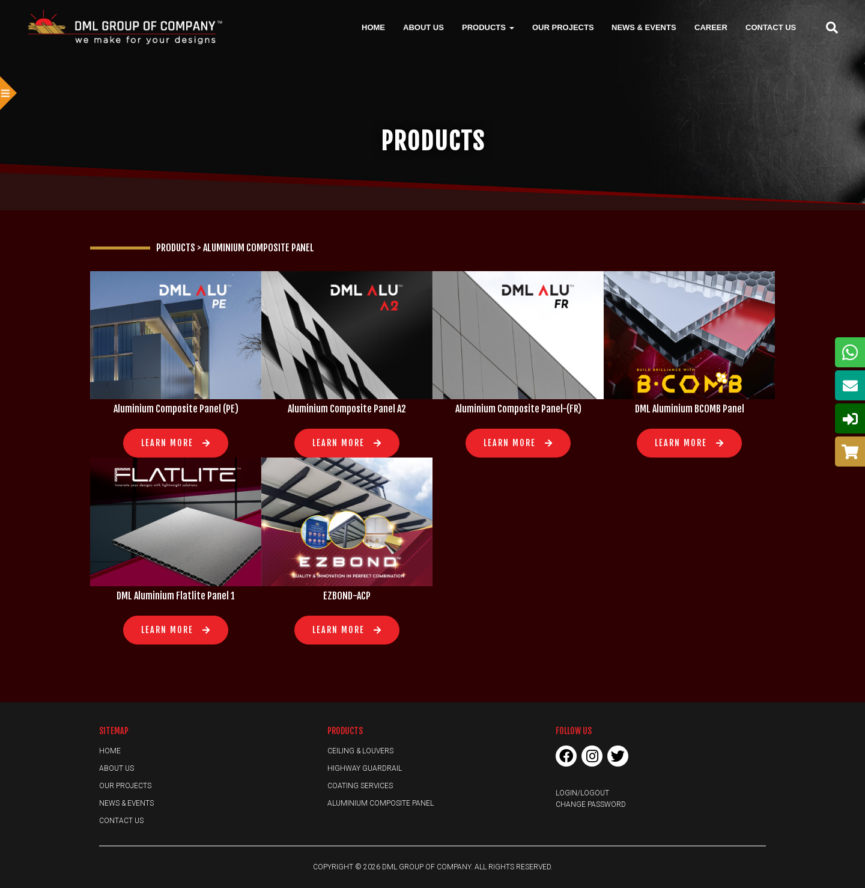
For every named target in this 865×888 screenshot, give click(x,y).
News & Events (644, 27)
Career (710, 27)
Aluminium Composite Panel (380, 803)
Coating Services (360, 786)
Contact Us (770, 27)
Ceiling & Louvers (360, 751)
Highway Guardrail (364, 768)
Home (373, 27)
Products (488, 27)
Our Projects (563, 27)
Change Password (591, 804)
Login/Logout (582, 793)
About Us (423, 27)
